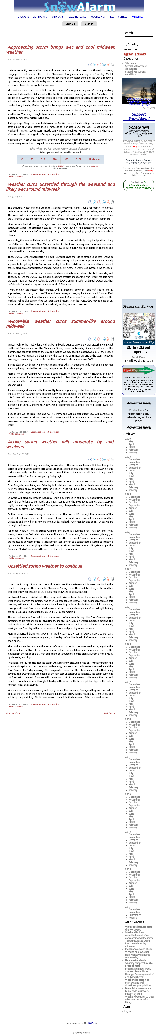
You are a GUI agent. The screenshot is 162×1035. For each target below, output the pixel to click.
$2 (21, 159)
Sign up (70, 23)
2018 (128, 719)
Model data (99, 17)
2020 (128, 644)
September (135, 467)
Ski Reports (41, 17)
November (134, 462)
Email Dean (138, 357)
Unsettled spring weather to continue (45, 566)
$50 (66, 159)
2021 (128, 606)
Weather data (78, 17)
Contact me (137, 182)
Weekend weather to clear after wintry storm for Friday (139, 999)
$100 (78, 159)
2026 (128, 438)
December (134, 459)
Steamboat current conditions (135, 73)
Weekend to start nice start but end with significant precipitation (138, 982)
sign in (61, 166)
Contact (123, 17)
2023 (128, 531)
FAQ (112, 17)
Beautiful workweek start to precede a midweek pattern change (139, 991)
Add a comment (16, 176)
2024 (128, 494)
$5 (32, 159)
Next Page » (109, 713)
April (131, 444)
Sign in (89, 23)
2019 (128, 681)
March (132, 447)
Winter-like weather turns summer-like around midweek (60, 324)
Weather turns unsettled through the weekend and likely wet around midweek (60, 187)
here (134, 146)
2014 (128, 869)
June (131, 476)
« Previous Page (13, 713)
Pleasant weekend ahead (138, 949)
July (131, 473)
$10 (43, 159)
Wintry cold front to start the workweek (138, 928)
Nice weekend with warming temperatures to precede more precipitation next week (139, 964)
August (133, 470)
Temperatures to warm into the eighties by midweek (137, 943)
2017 (128, 756)
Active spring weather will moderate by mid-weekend (60, 444)
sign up (94, 166)
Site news (130, 63)
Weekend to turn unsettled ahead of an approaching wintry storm (139, 935)
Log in (127, 1011)
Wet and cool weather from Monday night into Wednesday (137, 955)
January (133, 452)
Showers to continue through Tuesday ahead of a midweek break (139, 974)
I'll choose (94, 159)
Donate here (139, 131)
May (131, 441)
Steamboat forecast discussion (45, 174)
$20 (55, 159)
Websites (137, 17)
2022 (128, 569)
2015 (128, 831)
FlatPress (92, 1023)
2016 (128, 794)
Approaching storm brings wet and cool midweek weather (60, 49)
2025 (128, 456)
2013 (128, 906)
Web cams (58, 17)
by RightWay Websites (81, 1033)
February (133, 449)
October (133, 465)
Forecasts (23, 17)
